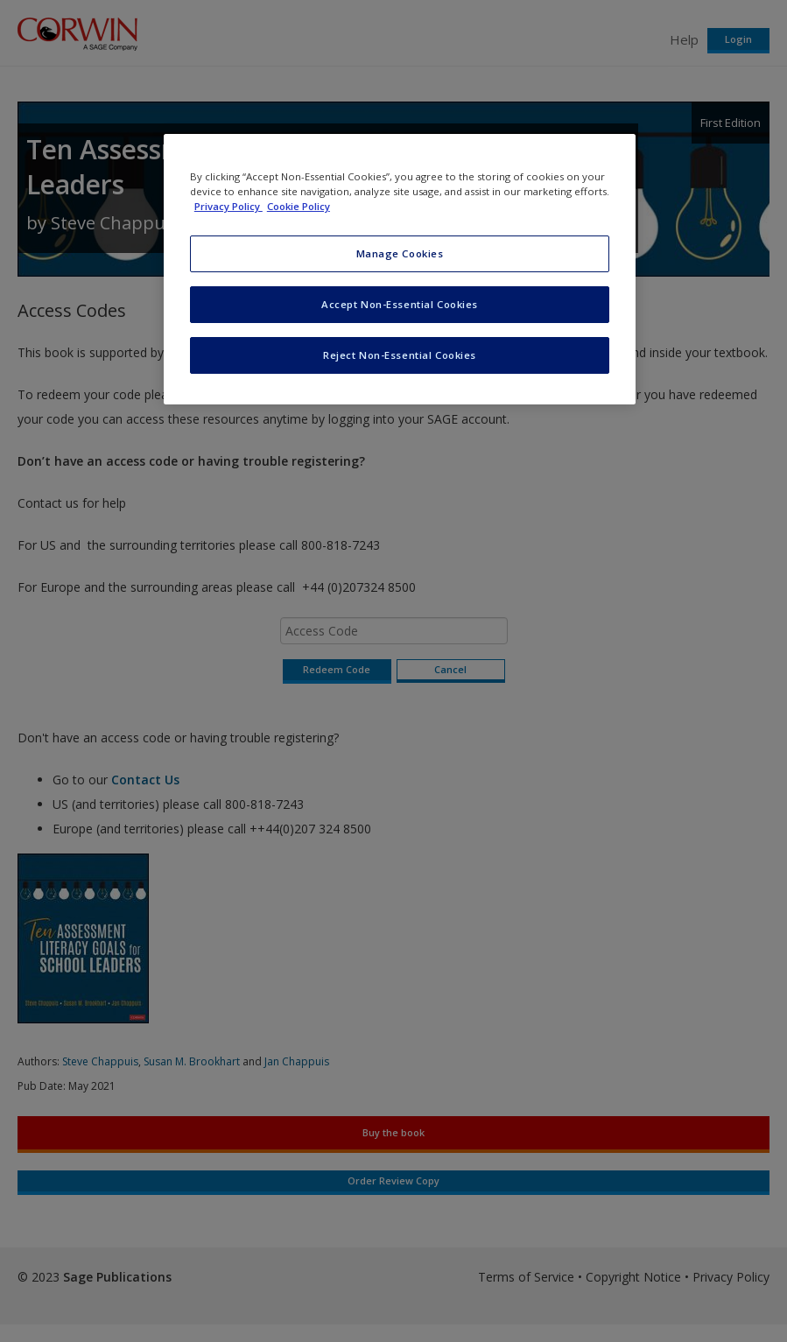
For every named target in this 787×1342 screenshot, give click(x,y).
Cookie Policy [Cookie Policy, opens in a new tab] (298, 206)
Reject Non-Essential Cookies (399, 355)
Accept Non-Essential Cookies (399, 304)
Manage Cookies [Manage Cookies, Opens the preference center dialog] (400, 253)
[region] (400, 269)
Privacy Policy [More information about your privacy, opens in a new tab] (228, 206)
